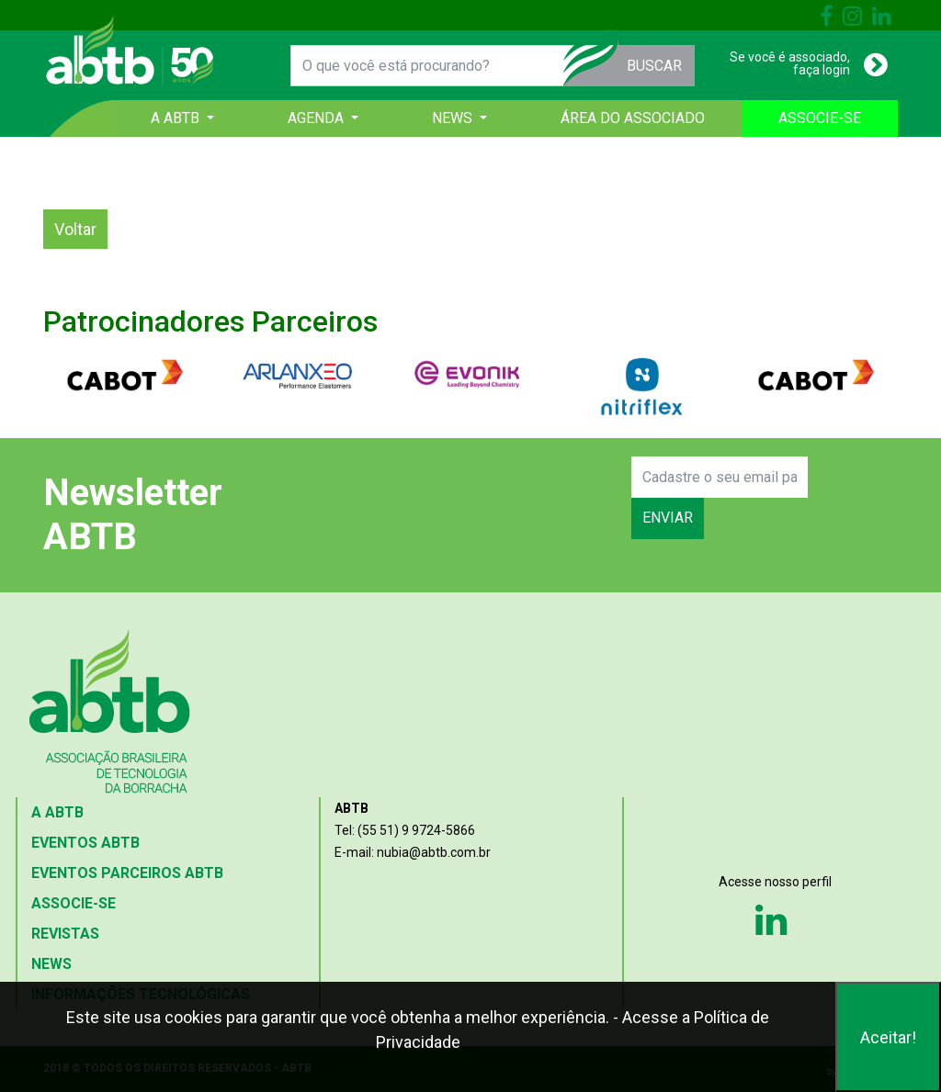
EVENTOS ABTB (85, 842)
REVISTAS (65, 933)
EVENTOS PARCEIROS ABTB (127, 873)
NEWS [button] (454, 118)
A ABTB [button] (177, 118)
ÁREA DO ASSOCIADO (633, 118)
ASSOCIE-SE (819, 118)
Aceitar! (888, 1037)
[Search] (719, 477)
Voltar (75, 229)
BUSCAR (654, 65)
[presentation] (490, 498)
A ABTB (57, 812)
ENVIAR (667, 517)
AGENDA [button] (317, 118)
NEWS (51, 964)
